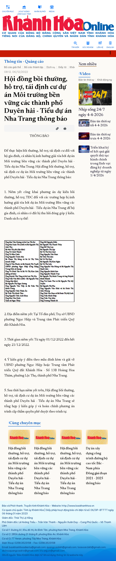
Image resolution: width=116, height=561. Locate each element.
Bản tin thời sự (86, 79)
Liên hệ (100, 47)
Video (85, 74)
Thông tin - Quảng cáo (24, 62)
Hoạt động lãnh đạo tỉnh (24, 12)
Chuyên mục (8, 11)
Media (51, 11)
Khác (73, 67)
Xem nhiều (88, 64)
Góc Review (87, 47)
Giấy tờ (62, 67)
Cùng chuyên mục (25, 423)
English (110, 47)
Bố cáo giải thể (12, 67)
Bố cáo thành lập (33, 67)
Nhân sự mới (40, 11)
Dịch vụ (51, 67)
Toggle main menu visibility (112, 52)
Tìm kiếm (75, 47)
